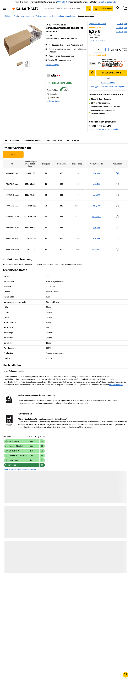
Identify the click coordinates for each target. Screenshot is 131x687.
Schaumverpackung (86, 16)
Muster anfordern (108, 83)
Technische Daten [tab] (54, 140)
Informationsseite (116, 385)
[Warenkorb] (125, 8)
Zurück (6, 15)
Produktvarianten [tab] (12, 140)
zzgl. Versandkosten (97, 40)
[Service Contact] (125, 675)
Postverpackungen (26, 16)
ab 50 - (121, 32)
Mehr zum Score (53, 101)
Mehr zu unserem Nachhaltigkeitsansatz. (20, 469)
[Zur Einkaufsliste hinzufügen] (92, 73)
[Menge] (98, 50)
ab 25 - (121, 28)
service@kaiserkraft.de (106, 2)
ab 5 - (122, 24)
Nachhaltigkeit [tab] (73, 140)
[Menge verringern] (90, 49)
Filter (13, 154)
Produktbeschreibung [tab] (33, 140)
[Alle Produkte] (4, 8)
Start (16, 16)
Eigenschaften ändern (97, 24)
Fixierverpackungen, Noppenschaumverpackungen (56, 16)
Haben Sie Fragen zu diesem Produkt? (104, 129)
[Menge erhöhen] (107, 49)
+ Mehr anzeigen (52, 65)
